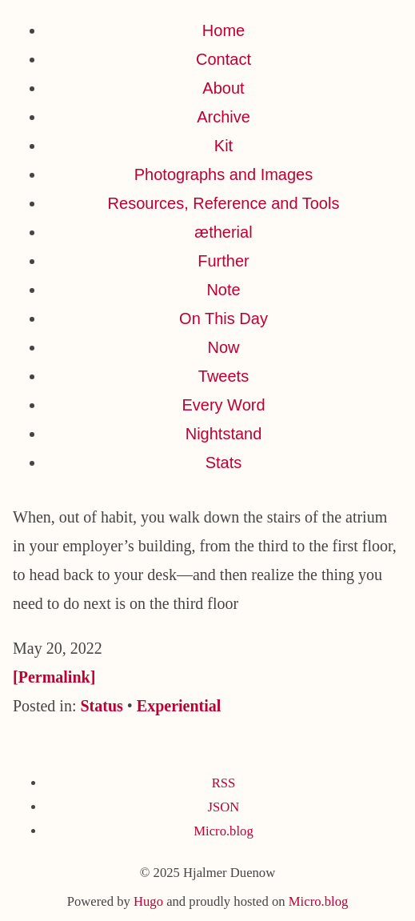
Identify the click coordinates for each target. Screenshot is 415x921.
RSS (224, 783)
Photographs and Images (223, 174)
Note (223, 289)
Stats (224, 462)
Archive (223, 117)
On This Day (223, 318)
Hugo (148, 901)
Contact (223, 59)
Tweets (223, 376)
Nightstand (224, 433)
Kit (223, 145)
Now (223, 347)
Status (101, 706)
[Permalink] (54, 677)
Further (223, 261)
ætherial (223, 232)
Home (223, 30)
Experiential (179, 706)
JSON (224, 807)
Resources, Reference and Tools (224, 203)
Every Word (223, 405)
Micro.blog (223, 831)
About (223, 88)
